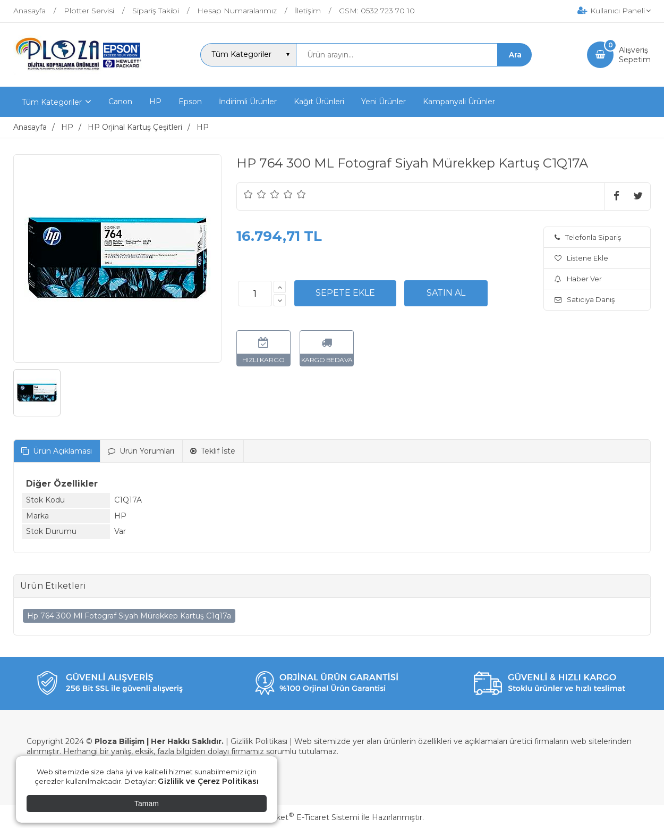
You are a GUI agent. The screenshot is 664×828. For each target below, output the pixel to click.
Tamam (146, 803)
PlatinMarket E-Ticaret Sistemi (300, 817)
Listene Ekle (581, 258)
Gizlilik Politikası (259, 741)
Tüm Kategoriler (52, 102)
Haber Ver (578, 278)
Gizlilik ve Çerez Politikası (208, 781)
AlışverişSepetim (635, 54)
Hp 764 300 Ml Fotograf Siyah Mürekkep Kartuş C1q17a (129, 616)
